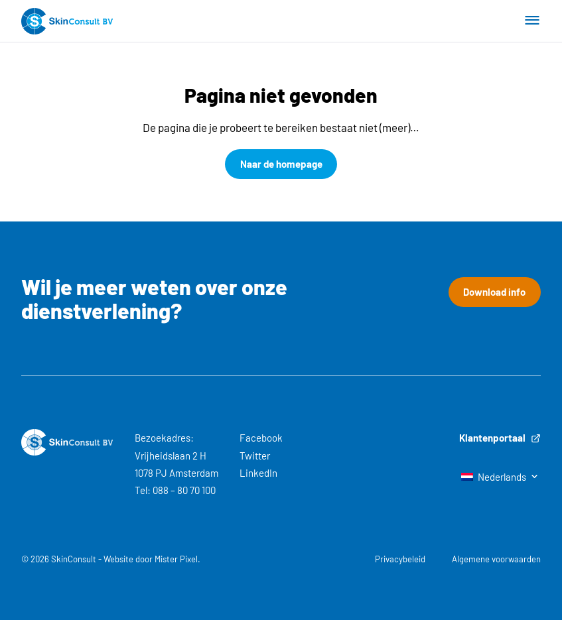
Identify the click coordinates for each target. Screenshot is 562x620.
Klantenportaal (500, 437)
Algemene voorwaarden (496, 559)
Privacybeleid (400, 559)
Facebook (261, 438)
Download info (494, 292)
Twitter (255, 456)
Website (118, 559)
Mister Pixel (176, 559)
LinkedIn (258, 473)
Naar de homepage (281, 164)
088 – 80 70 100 (184, 490)
